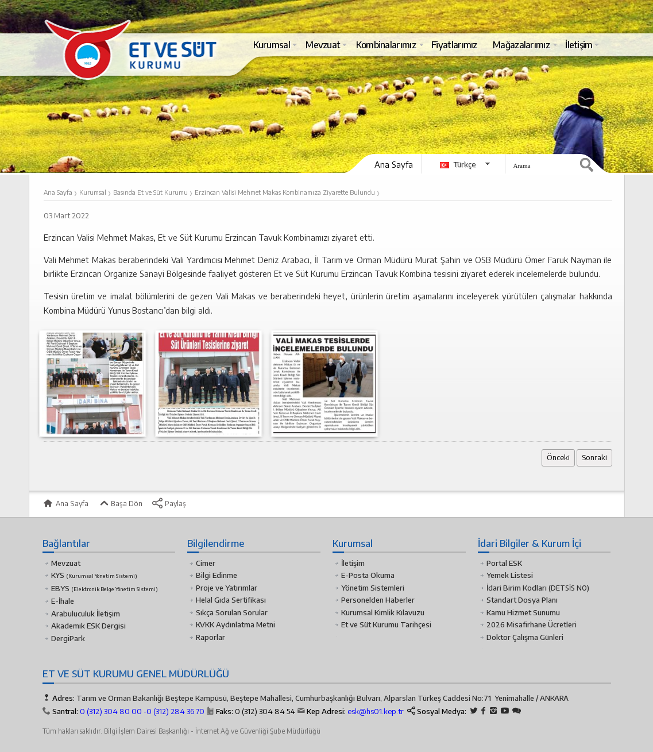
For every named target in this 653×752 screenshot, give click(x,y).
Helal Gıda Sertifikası (231, 599)
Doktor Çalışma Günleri (524, 637)
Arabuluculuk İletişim (85, 613)
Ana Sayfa (393, 164)
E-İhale (62, 601)
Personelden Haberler (378, 599)
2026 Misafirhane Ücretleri (531, 624)
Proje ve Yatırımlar (226, 587)
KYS (94, 575)
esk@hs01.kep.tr (375, 711)
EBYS (104, 588)
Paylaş (169, 503)
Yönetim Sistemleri (372, 587)
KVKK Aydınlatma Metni (235, 624)
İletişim (353, 563)
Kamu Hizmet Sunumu (523, 612)
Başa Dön (120, 503)
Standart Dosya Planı (522, 599)
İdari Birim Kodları (516, 587)
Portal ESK (504, 563)
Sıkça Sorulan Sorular (232, 612)
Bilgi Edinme (216, 575)
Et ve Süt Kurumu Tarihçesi (386, 624)
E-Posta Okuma (368, 575)
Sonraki (594, 457)
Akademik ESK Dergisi (88, 625)
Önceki (558, 457)
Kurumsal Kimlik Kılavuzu (382, 612)
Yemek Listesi (509, 575)
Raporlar (210, 637)
